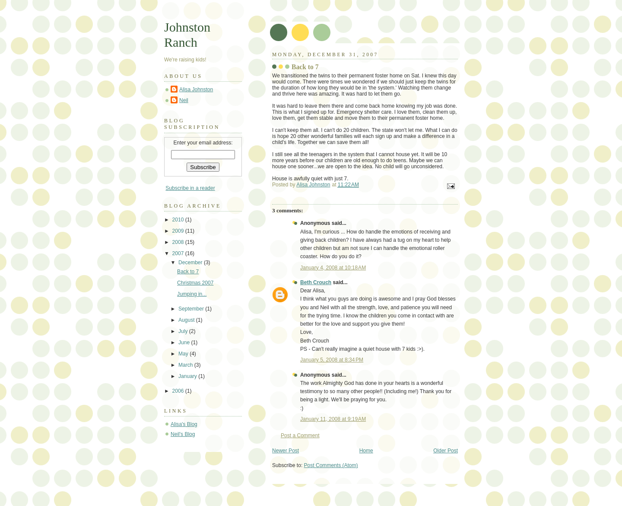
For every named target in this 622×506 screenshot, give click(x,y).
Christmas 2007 (195, 283)
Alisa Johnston (196, 89)
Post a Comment (300, 435)
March (186, 365)
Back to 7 (188, 272)
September (191, 309)
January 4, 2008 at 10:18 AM (333, 268)
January (188, 376)
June (184, 342)
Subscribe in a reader (190, 188)
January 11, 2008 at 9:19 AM (333, 419)
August (187, 320)
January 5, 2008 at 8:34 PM (331, 360)
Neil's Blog (183, 434)
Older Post (445, 451)
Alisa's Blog (184, 424)
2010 (178, 220)
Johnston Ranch (187, 35)
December (191, 262)
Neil (183, 100)
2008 (178, 242)
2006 (178, 391)
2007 (178, 253)
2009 (178, 231)
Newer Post (285, 451)
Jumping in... (191, 294)
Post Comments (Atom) (331, 465)
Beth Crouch (315, 282)
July (183, 331)
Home (366, 451)
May (184, 354)
